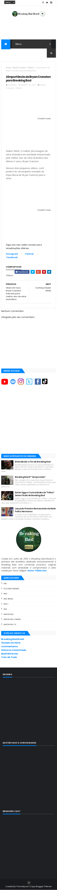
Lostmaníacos (9, 646)
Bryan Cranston (19, 67)
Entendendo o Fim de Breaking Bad (33, 461)
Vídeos (31, 67)
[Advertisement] (28, 422)
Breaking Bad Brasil (12, 639)
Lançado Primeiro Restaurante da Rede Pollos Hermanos (35, 510)
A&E (5, 583)
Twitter (29, 253)
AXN (5, 609)
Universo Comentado (13, 650)
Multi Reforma (9, 653)
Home (8, 67)
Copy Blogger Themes (41, 886)
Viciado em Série (11, 642)
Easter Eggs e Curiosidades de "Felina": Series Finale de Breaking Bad (35, 494)
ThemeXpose (22, 886)
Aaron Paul (8, 614)
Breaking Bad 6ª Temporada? (30, 477)
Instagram (12, 253)
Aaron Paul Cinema (12, 619)
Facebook (12, 257)
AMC (5, 593)
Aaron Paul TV (9, 624)
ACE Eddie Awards (11, 588)
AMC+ (6, 604)
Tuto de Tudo (9, 657)
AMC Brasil (8, 599)
